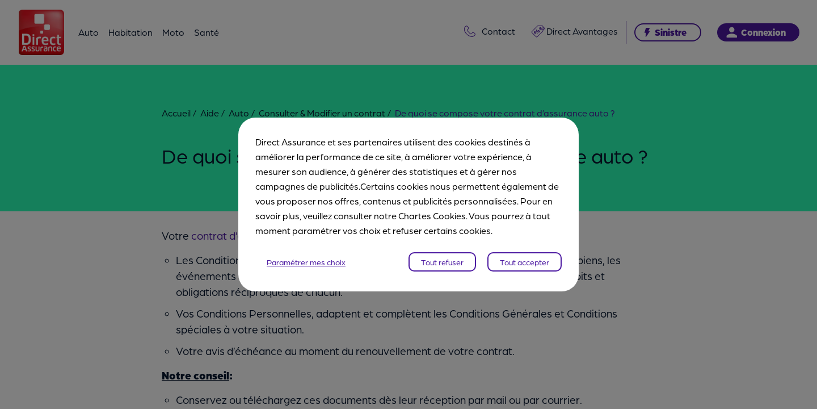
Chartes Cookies (432, 215)
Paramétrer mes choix (306, 261)
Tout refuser (442, 261)
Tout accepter (524, 261)
